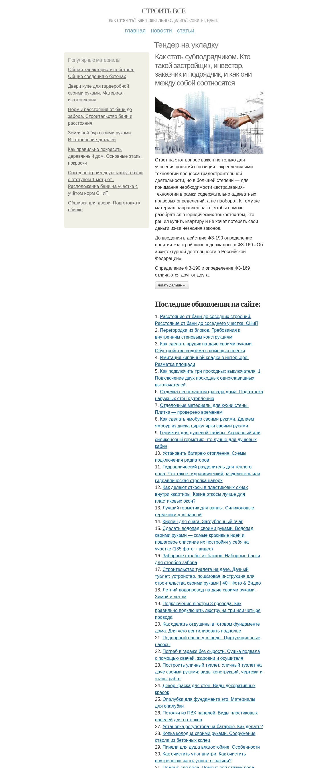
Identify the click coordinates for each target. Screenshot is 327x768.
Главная (135, 30)
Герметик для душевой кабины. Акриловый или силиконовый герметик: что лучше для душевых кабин (208, 439)
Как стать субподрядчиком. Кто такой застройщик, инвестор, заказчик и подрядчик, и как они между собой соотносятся (203, 69)
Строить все (163, 11)
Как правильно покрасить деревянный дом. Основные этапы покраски (105, 156)
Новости (161, 30)
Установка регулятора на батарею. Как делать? (213, 726)
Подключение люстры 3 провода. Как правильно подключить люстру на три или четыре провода (208, 610)
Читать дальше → (172, 285)
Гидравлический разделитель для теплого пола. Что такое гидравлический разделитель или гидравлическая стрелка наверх (207, 473)
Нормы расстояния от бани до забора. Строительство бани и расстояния (100, 116)
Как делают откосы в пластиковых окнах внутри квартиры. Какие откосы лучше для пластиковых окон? (201, 494)
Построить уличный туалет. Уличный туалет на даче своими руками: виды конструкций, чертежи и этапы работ (209, 672)
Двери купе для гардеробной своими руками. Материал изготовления (98, 93)
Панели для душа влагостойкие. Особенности (211, 747)
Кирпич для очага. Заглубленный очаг (203, 521)
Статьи (185, 30)
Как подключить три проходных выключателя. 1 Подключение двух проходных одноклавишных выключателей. (208, 378)
